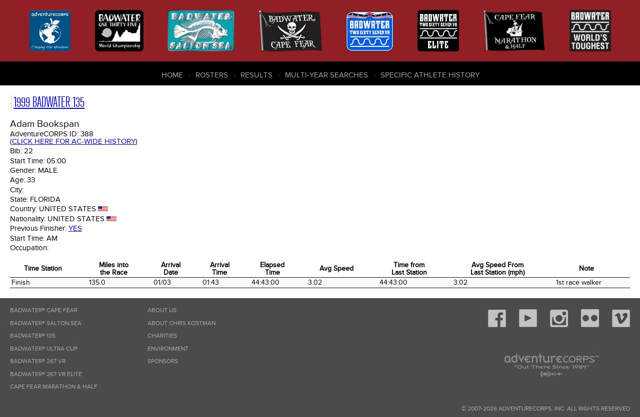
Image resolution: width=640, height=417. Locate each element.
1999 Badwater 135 (49, 102)
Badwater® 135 (33, 336)
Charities (162, 336)
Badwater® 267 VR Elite (46, 374)
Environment (168, 349)
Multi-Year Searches (326, 74)
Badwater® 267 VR (38, 361)
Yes (75, 228)
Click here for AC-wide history (74, 141)
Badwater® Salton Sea (46, 323)
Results (256, 74)
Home (172, 74)
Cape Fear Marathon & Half (54, 387)
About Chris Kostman (182, 323)
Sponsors (163, 361)
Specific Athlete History (430, 74)
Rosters (212, 74)
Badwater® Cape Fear (44, 310)
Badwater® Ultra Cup (44, 349)
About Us (162, 310)
